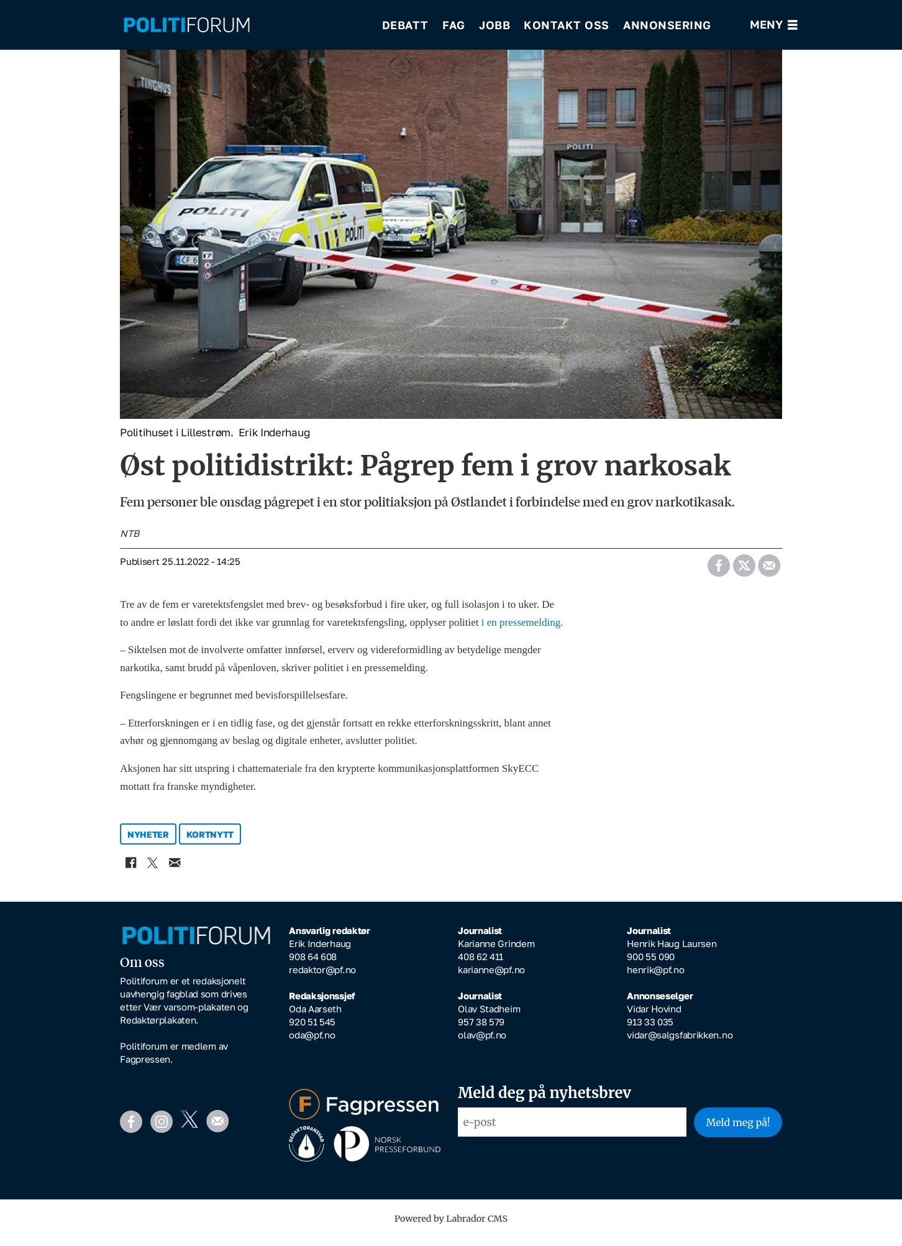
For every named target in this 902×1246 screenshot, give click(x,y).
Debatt (405, 25)
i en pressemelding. (522, 631)
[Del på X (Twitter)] (744, 570)
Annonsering (667, 25)
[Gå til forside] (186, 25)
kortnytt (210, 843)
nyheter (148, 843)
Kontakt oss (566, 25)
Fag (453, 25)
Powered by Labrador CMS (451, 1227)
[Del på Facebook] (718, 570)
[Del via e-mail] (769, 570)
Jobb (494, 25)
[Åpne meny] (773, 25)
